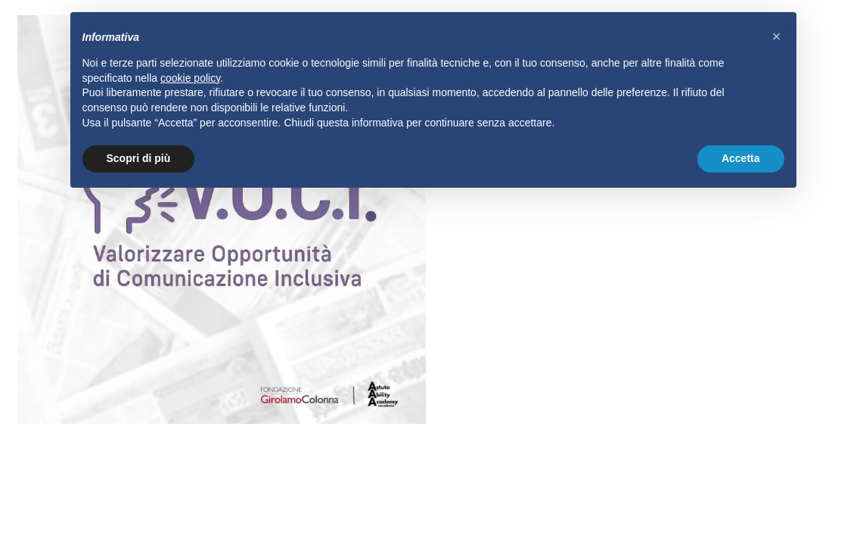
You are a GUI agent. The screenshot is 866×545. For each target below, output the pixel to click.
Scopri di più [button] (139, 158)
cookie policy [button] (190, 78)
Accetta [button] (741, 158)
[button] (777, 36)
